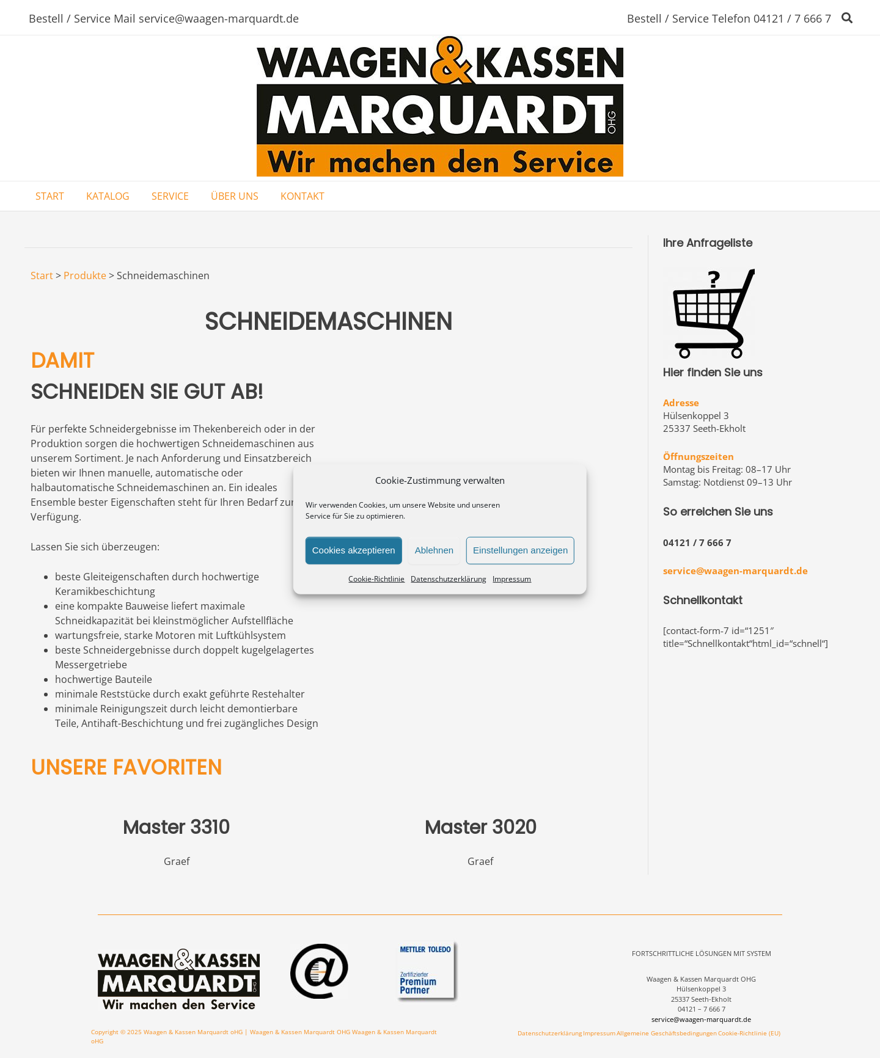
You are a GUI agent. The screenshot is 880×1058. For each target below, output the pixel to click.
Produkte (85, 275)
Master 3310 (176, 827)
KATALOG (108, 196)
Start (42, 275)
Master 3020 (481, 827)
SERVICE (170, 196)
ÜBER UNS (234, 196)
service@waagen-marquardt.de (735, 570)
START (49, 196)
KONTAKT (302, 196)
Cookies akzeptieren (353, 550)
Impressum (512, 578)
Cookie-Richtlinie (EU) (749, 1033)
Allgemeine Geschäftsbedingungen (667, 1033)
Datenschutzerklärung (448, 578)
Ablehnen (434, 550)
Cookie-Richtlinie (376, 578)
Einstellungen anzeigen (520, 550)
